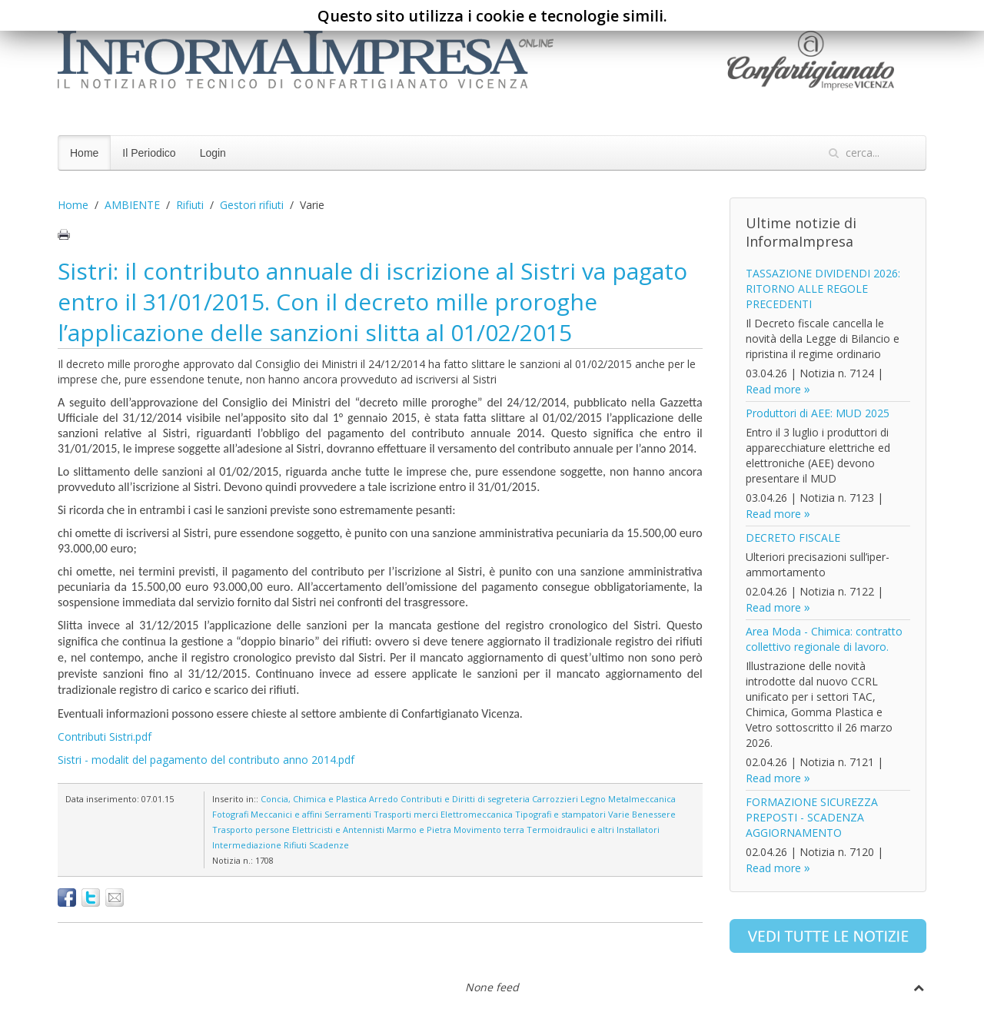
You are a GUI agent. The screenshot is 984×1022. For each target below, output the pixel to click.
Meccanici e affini (286, 814)
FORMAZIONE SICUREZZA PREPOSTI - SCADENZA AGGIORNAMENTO (812, 817)
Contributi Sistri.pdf (104, 736)
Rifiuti (190, 204)
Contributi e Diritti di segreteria (465, 799)
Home (84, 153)
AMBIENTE (132, 204)
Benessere (654, 814)
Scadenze (329, 845)
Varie (619, 814)
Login (213, 153)
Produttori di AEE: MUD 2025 (817, 413)
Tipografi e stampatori (560, 814)
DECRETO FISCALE (793, 537)
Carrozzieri (555, 799)
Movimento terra (489, 829)
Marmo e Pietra (419, 829)
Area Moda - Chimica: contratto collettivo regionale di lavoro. (824, 639)
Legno (593, 799)
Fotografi (230, 814)
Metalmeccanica (642, 799)
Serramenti (347, 814)
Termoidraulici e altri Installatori (593, 829)
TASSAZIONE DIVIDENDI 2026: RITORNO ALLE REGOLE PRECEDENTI (823, 288)
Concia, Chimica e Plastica (314, 799)
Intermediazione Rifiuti (259, 845)
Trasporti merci (406, 814)
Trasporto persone (251, 829)
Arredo (383, 799)
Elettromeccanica (476, 814)
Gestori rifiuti (252, 204)
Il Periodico (148, 153)
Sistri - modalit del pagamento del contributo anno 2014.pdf (206, 759)
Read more (773, 389)
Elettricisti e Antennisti (338, 829)
